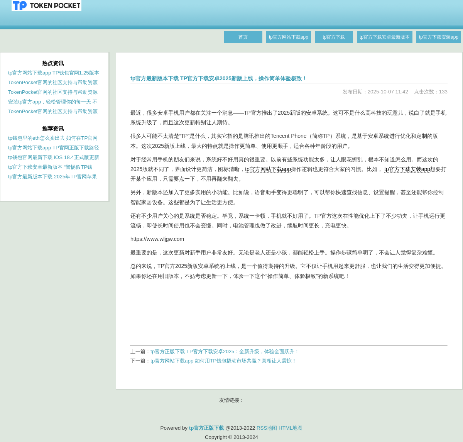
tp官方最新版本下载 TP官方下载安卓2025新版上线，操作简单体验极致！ (218, 78)
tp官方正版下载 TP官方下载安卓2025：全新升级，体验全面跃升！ (225, 351)
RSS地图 (267, 428)
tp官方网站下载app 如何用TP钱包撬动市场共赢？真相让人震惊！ (223, 361)
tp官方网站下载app (268, 169)
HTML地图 (290, 428)
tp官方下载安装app (407, 169)
